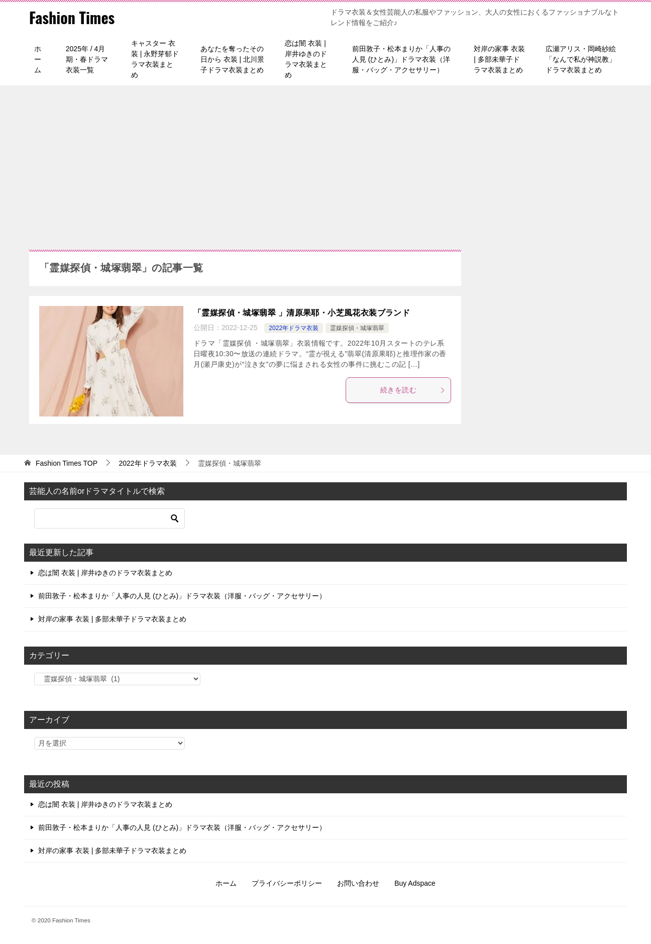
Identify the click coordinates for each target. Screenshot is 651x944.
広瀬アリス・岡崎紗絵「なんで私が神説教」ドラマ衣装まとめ (581, 59)
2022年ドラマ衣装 (293, 328)
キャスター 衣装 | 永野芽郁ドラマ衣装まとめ (155, 59)
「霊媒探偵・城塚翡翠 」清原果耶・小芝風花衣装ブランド (301, 312)
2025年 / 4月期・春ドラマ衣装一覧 (87, 59)
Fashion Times (72, 17)
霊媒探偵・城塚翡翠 (357, 328)
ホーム (37, 59)
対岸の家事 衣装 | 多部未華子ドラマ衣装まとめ (499, 59)
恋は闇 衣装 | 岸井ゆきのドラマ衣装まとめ (306, 59)
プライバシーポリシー (287, 883)
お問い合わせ (358, 883)
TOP (66, 463)
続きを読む (413, 390)
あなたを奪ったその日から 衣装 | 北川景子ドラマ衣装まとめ (232, 59)
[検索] (109, 518)
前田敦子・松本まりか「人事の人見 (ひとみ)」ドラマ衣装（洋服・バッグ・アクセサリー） (401, 59)
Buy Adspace (415, 883)
